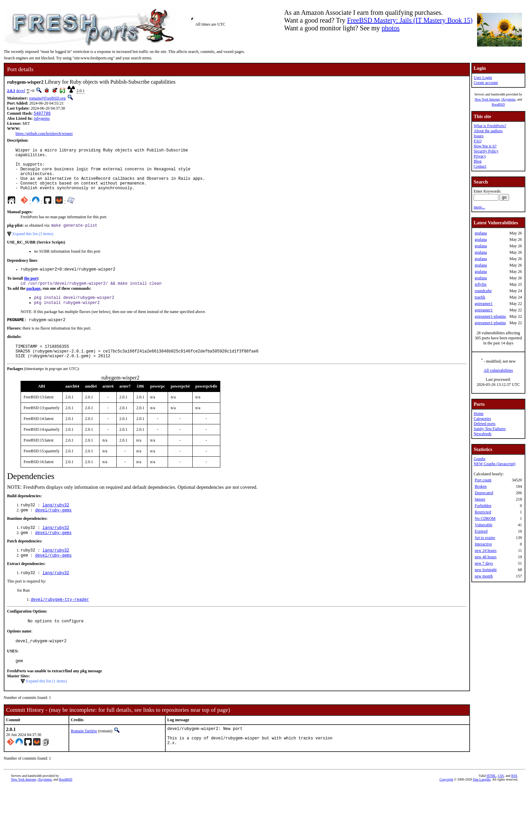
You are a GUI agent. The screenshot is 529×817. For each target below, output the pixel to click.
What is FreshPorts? (490, 125)
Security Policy (486, 151)
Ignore (480, 499)
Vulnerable (484, 525)
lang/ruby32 (56, 523)
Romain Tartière (84, 757)
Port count (483, 480)
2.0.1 (11, 90)
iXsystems (508, 99)
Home (478, 413)
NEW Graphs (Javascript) (495, 463)
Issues (478, 136)
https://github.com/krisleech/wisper (44, 134)
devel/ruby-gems (53, 529)
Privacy (480, 156)
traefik (480, 297)
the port (31, 289)
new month (484, 576)
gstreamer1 (484, 303)
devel (20, 90)
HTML (491, 806)
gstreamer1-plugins (490, 316)
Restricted (483, 512)
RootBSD (498, 104)
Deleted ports (484, 423)
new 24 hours (486, 550)
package (33, 300)
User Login (483, 77)
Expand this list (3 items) (32, 244)
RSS (514, 806)
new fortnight (486, 569)
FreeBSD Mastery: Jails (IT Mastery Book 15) (410, 20)
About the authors (488, 131)
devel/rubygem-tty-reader (60, 622)
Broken (480, 486)
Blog (477, 161)
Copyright (446, 809)
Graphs (479, 458)
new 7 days (484, 563)
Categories (482, 418)
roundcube (483, 290)
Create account (486, 82)
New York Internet (487, 99)
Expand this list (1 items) (46, 707)
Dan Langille (482, 809)
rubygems (42, 119)
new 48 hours (486, 557)
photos (390, 28)
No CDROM (485, 518)
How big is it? (485, 146)
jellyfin (480, 284)
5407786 (42, 114)
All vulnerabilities (498, 370)
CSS (501, 806)
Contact (480, 166)
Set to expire (485, 537)
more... (479, 207)
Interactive (483, 544)
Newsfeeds (483, 433)
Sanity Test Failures (490, 428)
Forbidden (483, 505)
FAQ (477, 141)
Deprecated (484, 492)
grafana (481, 233)
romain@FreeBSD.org (47, 98)
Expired (481, 531)
